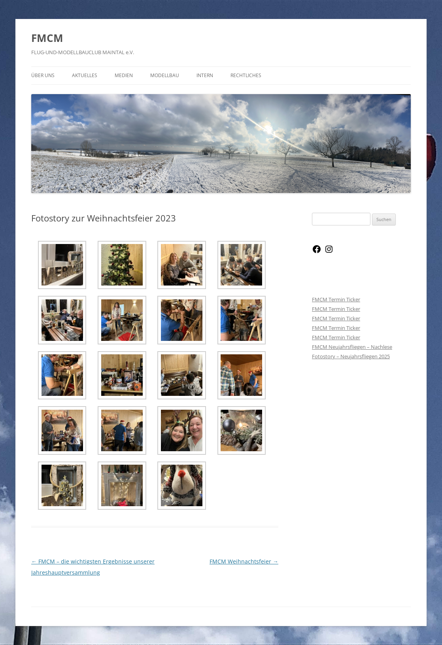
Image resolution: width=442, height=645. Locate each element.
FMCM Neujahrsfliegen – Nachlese (352, 346)
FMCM (47, 38)
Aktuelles (84, 75)
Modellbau (164, 75)
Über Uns (43, 75)
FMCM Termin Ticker (336, 299)
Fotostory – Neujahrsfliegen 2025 (351, 356)
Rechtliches (245, 75)
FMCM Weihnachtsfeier (244, 561)
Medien (124, 75)
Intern (204, 75)
